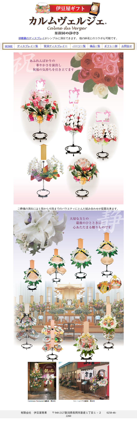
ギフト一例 (110, 46)
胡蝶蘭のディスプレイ (31, 38)
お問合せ (126, 46)
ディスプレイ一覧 (27, 46)
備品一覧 (95, 46)
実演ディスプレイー (55, 46)
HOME (9, 46)
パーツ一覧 (79, 46)
